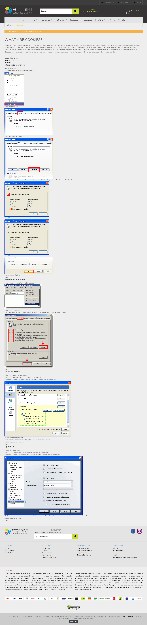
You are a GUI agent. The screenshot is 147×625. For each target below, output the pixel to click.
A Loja (6, 548)
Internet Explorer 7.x (10, 56)
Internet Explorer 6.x (10, 58)
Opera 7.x (7, 63)
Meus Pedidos (46, 555)
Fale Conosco (9, 550)
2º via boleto (8, 553)
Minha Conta (108, 3)
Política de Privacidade (84, 550)
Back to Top (8, 277)
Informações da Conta (49, 557)
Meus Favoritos (125, 2)
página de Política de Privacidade (124, 616)
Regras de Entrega (83, 553)
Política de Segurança (84, 548)
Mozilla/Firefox (9, 60)
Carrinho (44, 550)
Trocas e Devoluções (84, 555)
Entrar (139, 3)
